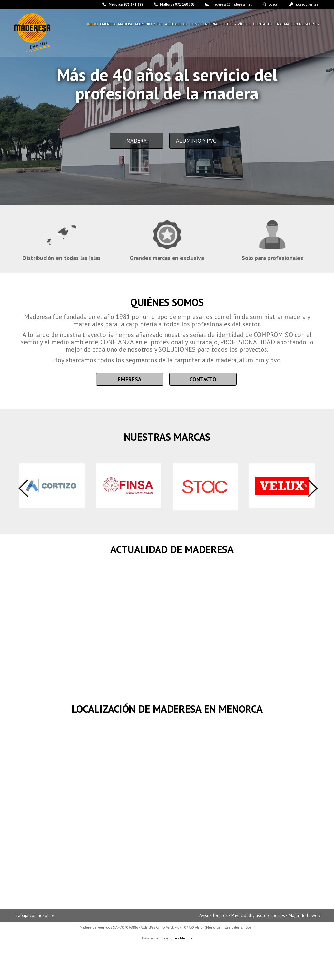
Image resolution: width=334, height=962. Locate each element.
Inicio (93, 24)
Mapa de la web (304, 917)
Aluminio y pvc (150, 24)
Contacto (263, 24)
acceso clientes (301, 4)
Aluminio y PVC (198, 143)
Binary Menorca (180, 939)
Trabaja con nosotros (297, 24)
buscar (265, 4)
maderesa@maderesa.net (220, 4)
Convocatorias (206, 24)
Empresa (108, 24)
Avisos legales (212, 917)
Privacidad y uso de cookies (257, 917)
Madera (126, 24)
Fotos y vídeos (237, 24)
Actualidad (178, 24)
